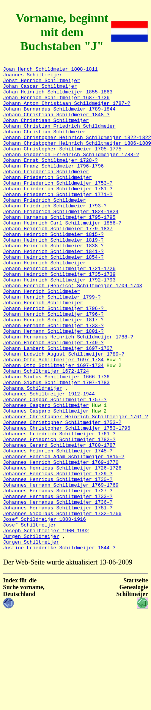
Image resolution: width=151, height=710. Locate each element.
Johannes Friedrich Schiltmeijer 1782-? (59, 514)
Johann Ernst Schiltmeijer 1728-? (50, 179)
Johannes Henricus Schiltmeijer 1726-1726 (62, 548)
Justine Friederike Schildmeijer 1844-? (59, 644)
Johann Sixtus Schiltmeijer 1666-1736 (56, 439)
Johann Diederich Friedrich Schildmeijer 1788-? (71, 172)
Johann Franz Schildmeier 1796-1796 (53, 186)
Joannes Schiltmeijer (32, 76)
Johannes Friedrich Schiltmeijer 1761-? (59, 507)
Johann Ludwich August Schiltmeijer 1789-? (63, 411)
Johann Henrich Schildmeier (41, 336)
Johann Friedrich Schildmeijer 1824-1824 (60, 240)
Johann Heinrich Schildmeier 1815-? (53, 268)
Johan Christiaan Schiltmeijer (46, 131)
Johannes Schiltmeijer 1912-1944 (49, 459)
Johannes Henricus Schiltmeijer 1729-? (58, 555)
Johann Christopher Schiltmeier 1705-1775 (62, 165)
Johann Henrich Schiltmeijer (43, 350)
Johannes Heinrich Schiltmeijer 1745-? (58, 528)
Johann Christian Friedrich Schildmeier (59, 138)
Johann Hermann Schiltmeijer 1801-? (53, 384)
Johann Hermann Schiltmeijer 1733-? (53, 377)
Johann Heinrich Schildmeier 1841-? (53, 288)
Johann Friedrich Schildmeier (44, 227)
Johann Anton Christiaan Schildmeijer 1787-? (66, 111)
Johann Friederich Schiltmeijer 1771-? (58, 220)
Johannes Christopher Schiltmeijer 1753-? (62, 493)
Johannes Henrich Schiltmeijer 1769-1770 (60, 541)
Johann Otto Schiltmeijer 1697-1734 (53, 418)
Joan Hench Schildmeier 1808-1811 (50, 69)
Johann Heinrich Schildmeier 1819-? (53, 275)
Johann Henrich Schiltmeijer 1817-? (53, 370)
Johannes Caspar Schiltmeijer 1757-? (55, 466)
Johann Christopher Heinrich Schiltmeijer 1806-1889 (77, 158)
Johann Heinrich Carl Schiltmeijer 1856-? (62, 254)
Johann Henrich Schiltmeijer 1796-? (55, 357)
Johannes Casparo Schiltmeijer (46, 473)
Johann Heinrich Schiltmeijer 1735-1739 (59, 316)
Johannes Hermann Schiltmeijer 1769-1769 (60, 569)
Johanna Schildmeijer (32, 452)
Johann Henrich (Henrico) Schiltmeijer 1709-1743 (72, 329)
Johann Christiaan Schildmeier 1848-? (56, 124)
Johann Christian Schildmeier (44, 145)
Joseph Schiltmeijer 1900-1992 (46, 623)
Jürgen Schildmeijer (31, 630)
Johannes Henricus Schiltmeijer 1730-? (58, 562)
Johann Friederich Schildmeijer (47, 199)
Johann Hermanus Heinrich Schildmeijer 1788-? (68, 391)
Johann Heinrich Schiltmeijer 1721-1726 (59, 309)
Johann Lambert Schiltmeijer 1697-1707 (58, 405)
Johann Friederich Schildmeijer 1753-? (58, 206)
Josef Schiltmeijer (29, 617)
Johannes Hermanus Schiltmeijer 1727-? (58, 575)
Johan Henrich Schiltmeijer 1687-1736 (56, 104)
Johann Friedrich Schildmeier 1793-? (55, 234)
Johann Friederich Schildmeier (46, 193)
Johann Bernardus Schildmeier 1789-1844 (59, 117)
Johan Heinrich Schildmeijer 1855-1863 (58, 97)
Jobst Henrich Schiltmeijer (41, 83)
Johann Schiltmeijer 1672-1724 (46, 432)
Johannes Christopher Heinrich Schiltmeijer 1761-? (75, 487)
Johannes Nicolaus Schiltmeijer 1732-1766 (62, 603)
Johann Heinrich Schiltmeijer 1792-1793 (59, 322)
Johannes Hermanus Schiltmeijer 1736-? (58, 589)
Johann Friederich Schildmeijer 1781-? (58, 213)
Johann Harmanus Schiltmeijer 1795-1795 (59, 247)
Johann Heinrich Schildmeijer (44, 302)
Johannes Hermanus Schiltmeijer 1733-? (58, 582)
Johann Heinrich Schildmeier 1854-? (53, 295)
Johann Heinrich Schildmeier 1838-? (53, 281)
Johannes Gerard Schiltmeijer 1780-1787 (59, 521)
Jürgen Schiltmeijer (31, 637)
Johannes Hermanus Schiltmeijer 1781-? (58, 596)
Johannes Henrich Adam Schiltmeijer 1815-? (63, 534)
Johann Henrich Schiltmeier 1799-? (52, 343)
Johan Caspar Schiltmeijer (40, 90)
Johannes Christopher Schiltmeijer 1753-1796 (66, 500)
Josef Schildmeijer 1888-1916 (44, 610)
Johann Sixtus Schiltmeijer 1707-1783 (56, 446)
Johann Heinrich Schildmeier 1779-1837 (58, 261)
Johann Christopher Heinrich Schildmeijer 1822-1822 (77, 152)
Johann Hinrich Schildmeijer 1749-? (53, 398)
